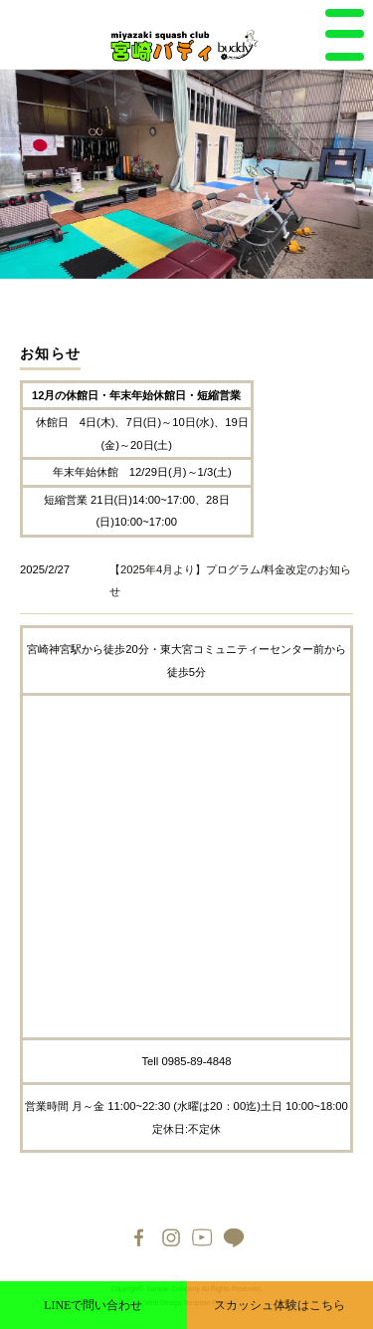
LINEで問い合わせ (93, 1305)
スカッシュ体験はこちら (279, 1305)
